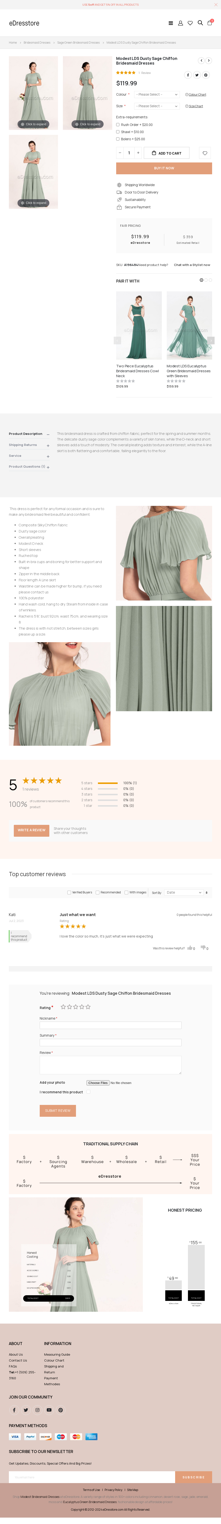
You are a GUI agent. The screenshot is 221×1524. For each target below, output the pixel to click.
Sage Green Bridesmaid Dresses (78, 42)
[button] (201, 283)
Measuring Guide (57, 1360)
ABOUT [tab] (15, 1350)
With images (137, 896)
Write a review (32, 834)
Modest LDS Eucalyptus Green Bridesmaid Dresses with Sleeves (189, 374)
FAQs (13, 1372)
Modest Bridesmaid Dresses (39, 1503)
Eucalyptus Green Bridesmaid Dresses (90, 1508)
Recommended (111, 896)
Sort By (156, 896)
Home (13, 42)
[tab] (29, 438)
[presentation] (211, 344)
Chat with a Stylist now (192, 268)
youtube (49, 1416)
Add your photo (53, 1088)
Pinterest (206, 75)
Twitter (197, 75)
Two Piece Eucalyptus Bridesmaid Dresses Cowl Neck (137, 374)
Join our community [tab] (31, 1403)
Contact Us (18, 1366)
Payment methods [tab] (28, 1432)
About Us (16, 1360)
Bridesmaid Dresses (37, 42)
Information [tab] (57, 1350)
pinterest (61, 1416)
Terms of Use (91, 1496)
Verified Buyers (82, 896)
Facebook (188, 75)
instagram (37, 1416)
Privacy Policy (113, 1496)
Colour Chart (54, 1366)
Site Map (132, 1496)
